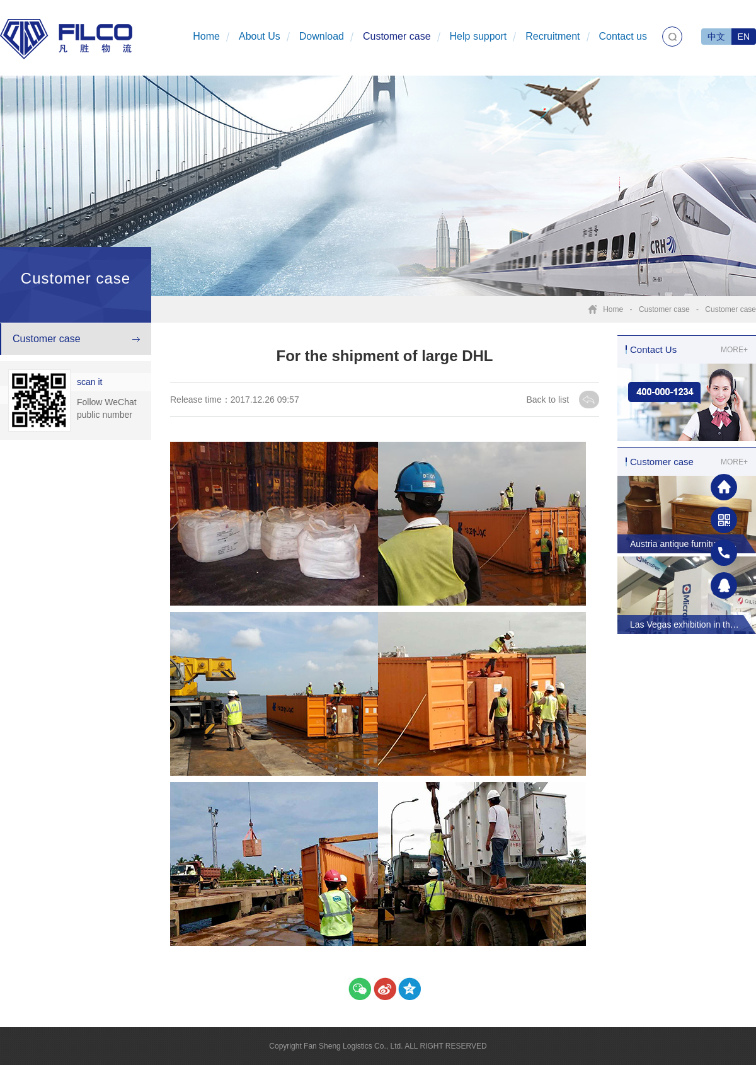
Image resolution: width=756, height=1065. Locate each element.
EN (744, 37)
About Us (259, 36)
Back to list (548, 399)
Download (321, 36)
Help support (478, 36)
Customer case (397, 36)
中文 (716, 37)
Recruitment (552, 36)
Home (206, 36)
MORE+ (734, 349)
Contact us (623, 36)
